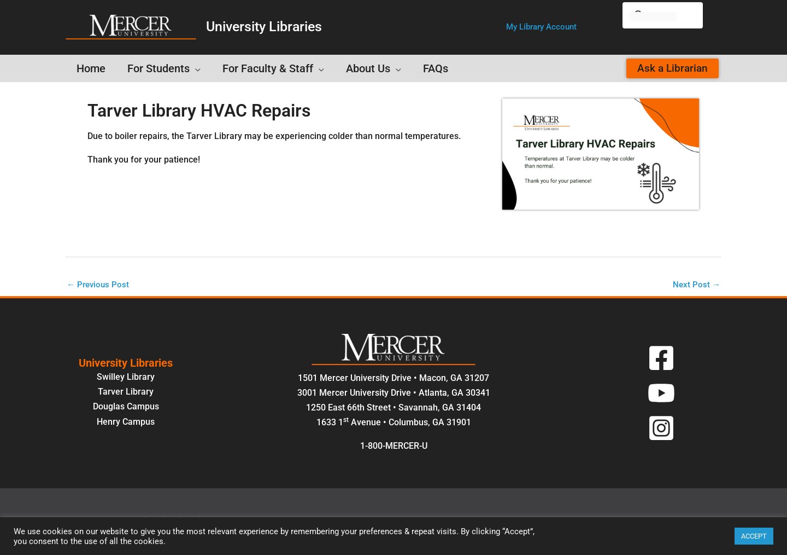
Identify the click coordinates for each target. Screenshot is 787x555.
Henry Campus (126, 422)
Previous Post (99, 285)
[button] (541, 27)
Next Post (696, 285)
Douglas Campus (126, 407)
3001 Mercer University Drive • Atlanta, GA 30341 (393, 394)
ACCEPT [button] (754, 536)
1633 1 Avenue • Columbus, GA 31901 (393, 423)
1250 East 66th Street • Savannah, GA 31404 (393, 408)
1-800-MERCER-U (393, 447)
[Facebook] (661, 359)
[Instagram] (661, 429)
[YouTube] (661, 394)
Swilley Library (126, 378)
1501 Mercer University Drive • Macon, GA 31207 (393, 379)
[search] (653, 16)
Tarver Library (126, 393)
